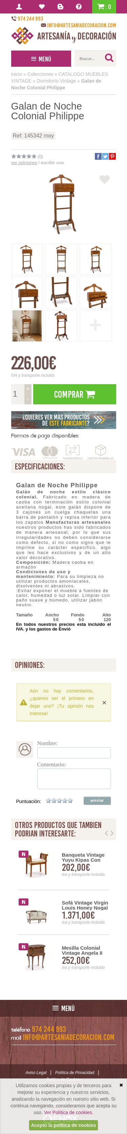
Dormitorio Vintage (56, 81)
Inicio (16, 74)
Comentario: (51, 764)
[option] (63, 912)
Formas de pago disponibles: (45, 435)
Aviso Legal (35, 1072)
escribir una (52, 162)
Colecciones (40, 74)
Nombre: (47, 743)
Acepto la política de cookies (63, 1125)
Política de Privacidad (74, 1072)
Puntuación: (28, 801)
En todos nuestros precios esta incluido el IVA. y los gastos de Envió (63, 627)
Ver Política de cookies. (68, 1112)
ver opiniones (24, 162)
